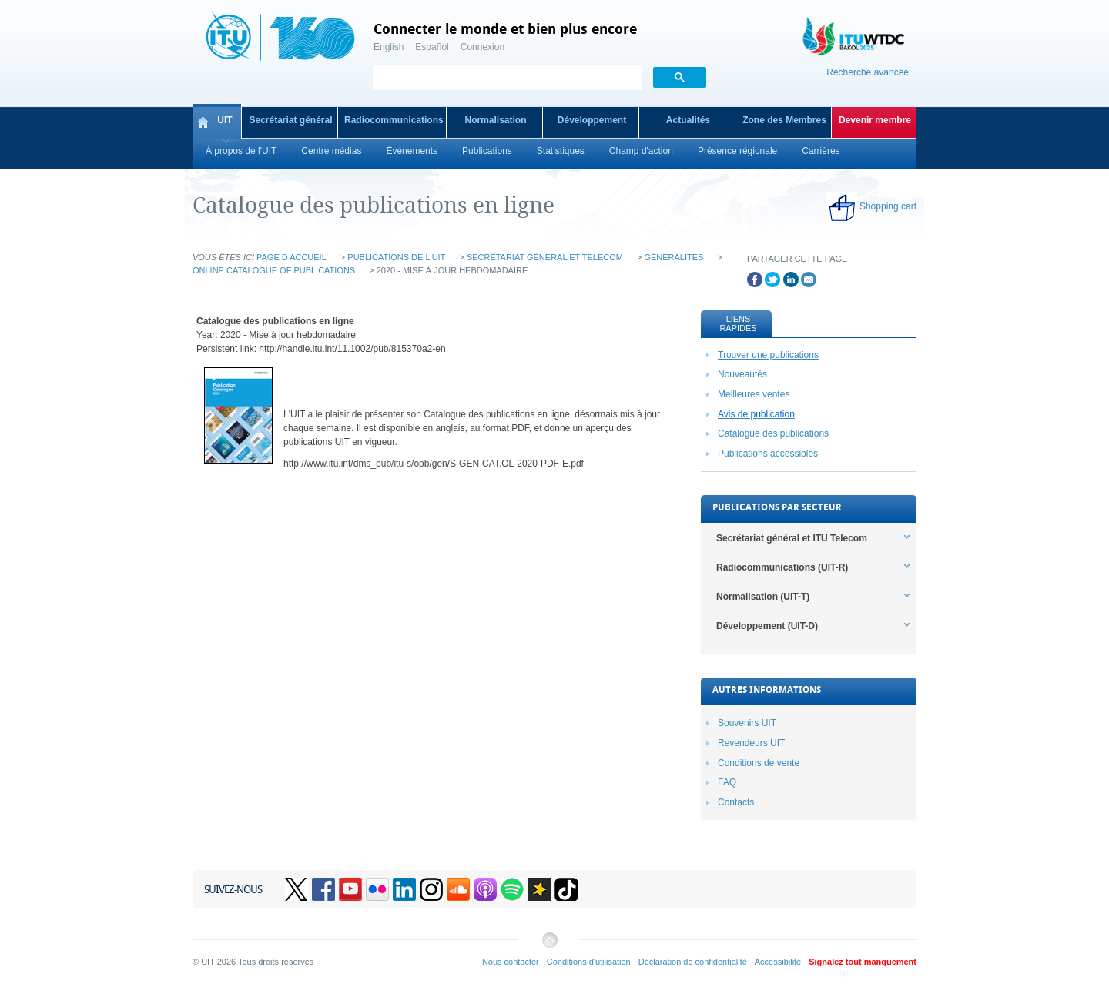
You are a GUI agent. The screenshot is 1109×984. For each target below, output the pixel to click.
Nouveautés (742, 374)
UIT (224, 120)
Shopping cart (887, 206)
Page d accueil (291, 257)
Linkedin (404, 889)
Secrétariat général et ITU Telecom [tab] (791, 538)
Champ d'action (641, 151)
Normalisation (495, 120)
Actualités (688, 120)
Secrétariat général (290, 120)
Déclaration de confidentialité (692, 961)
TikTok (566, 889)
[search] (506, 78)
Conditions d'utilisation (589, 961)
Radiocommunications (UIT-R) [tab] (782, 567)
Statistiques (561, 151)
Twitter (296, 889)
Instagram (431, 889)
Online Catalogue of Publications (274, 270)
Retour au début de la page (549, 945)
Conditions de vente (758, 763)
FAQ (727, 782)
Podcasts (485, 889)
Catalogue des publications (773, 433)
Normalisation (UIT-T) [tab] (762, 596)
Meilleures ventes (753, 394)
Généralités (673, 257)
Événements (411, 151)
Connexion (482, 47)
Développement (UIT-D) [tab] (767, 626)
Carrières (820, 151)
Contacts (736, 802)
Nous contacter (510, 961)
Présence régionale (737, 151)
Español (431, 47)
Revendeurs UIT (751, 743)
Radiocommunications (394, 120)
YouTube (350, 889)
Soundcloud (458, 889)
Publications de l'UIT (396, 257)
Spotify (512, 889)
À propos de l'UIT (241, 151)
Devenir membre (875, 120)
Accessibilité (778, 961)
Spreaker (539, 889)
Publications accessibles (768, 453)
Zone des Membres (784, 120)
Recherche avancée (867, 72)
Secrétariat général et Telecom (545, 257)
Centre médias (331, 151)
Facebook (323, 889)
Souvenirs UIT (747, 723)
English (389, 47)
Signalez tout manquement (862, 961)
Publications (487, 151)
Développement (592, 120)
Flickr (377, 889)
